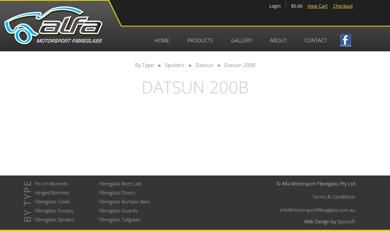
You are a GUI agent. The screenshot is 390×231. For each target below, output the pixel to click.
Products (200, 40)
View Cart (317, 6)
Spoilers (174, 65)
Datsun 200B (239, 65)
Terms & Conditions (334, 196)
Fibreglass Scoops (54, 210)
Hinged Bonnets (52, 192)
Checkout (343, 6)
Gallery (241, 40)
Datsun (204, 65)
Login (275, 6)
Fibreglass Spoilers (55, 219)
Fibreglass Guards (118, 210)
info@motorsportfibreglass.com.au (317, 210)
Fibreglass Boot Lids (120, 183)
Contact (316, 40)
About (278, 40)
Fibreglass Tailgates (119, 219)
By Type (144, 65)
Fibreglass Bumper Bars (124, 201)
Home (161, 40)
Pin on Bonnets (51, 183)
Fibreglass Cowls (52, 201)
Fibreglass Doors (117, 192)
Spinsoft (346, 221)
